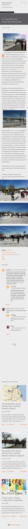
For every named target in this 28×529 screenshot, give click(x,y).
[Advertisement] (14, 366)
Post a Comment (11, 516)
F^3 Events (9, 250)
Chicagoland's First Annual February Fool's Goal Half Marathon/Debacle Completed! (13, 453)
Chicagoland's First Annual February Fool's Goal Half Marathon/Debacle (11, 406)
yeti (3, 256)
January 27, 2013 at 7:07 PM (17, 308)
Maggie (15, 130)
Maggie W (8, 269)
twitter (9, 69)
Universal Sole (16, 254)
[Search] (22, 3)
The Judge (13, 286)
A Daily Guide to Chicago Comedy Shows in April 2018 (12, 499)
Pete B (8, 308)
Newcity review (19, 69)
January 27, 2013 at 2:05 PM (19, 269)
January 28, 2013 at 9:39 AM (18, 316)
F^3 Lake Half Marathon (8, 252)
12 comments (10, 424)
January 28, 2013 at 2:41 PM (18, 328)
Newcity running (7, 254)
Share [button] (3, 258)
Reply (8, 304)
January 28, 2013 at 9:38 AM (18, 288)
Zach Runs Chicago (7, 3)
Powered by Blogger (14, 524)
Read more (23, 424)
